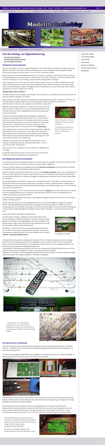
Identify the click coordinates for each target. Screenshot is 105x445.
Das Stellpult (85, 62)
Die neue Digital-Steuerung (13, 61)
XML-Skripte (85, 70)
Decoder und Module (87, 65)
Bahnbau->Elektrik (50, 172)
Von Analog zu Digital (36, 49)
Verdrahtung (41, 126)
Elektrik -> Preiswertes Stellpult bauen (15, 234)
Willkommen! (13, 49)
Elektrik (48, 190)
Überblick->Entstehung (46, 167)
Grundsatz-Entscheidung (12, 57)
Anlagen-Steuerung (23, 49)
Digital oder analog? (87, 54)
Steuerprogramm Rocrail (89, 68)
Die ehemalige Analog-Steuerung (15, 59)
